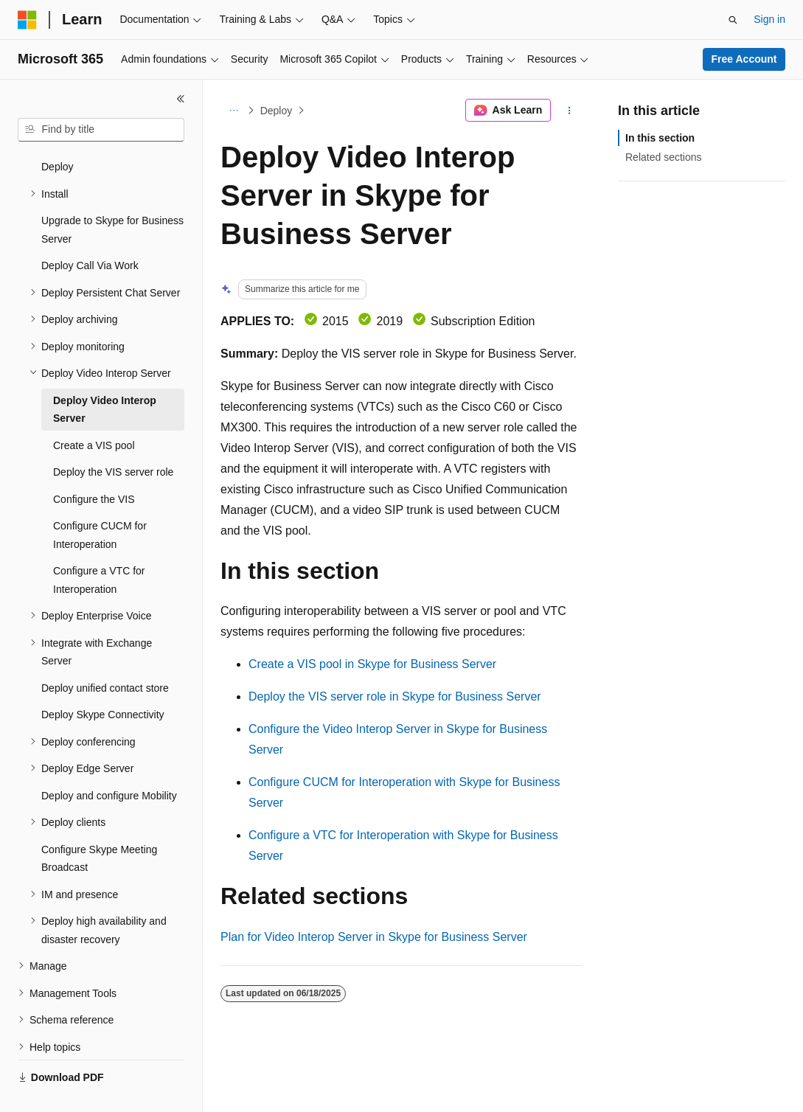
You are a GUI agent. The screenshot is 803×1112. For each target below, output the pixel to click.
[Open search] (733, 20)
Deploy (276, 111)
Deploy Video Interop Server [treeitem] (104, 375)
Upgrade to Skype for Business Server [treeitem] (112, 195)
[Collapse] (180, 99)
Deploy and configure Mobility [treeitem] (109, 761)
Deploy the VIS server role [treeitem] (113, 437)
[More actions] (570, 110)
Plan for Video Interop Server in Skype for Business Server (373, 937)
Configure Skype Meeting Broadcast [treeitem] (99, 824)
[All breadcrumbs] (233, 110)
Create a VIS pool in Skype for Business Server (372, 664)
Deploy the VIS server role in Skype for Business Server (394, 696)
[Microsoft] (27, 19)
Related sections (663, 157)
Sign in (769, 19)
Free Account (744, 59)
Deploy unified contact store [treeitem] (105, 653)
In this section (660, 138)
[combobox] (101, 130)
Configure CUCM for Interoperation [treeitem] (100, 500)
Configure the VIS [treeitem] (94, 464)
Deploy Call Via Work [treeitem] (90, 231)
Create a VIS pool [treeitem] (94, 411)
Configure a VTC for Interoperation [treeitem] (99, 545)
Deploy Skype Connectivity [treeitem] (102, 680)
